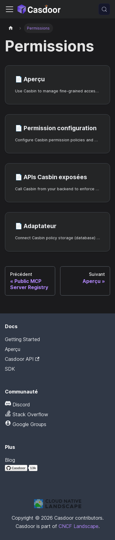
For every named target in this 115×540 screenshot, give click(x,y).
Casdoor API (22, 359)
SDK (10, 369)
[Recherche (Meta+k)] (104, 9)
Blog (10, 460)
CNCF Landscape (78, 526)
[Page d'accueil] (11, 28)
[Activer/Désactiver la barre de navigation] (9, 9)
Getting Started (22, 339)
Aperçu (12, 349)
